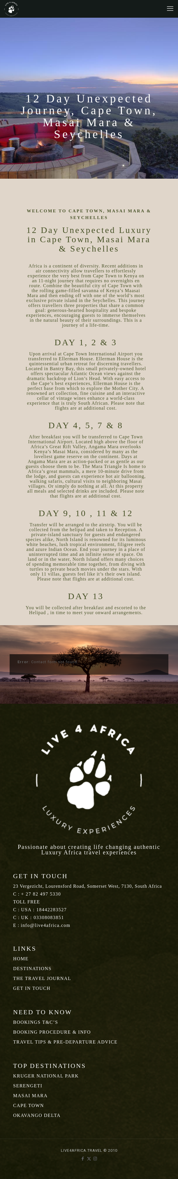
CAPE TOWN (28, 1105)
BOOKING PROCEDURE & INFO (52, 1032)
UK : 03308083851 (42, 917)
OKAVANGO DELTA (37, 1115)
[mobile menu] (170, 9)
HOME (21, 958)
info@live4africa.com (45, 925)
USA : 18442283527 (44, 909)
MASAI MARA (30, 1095)
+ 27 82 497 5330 (41, 894)
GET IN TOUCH (31, 988)
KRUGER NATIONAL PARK (46, 1075)
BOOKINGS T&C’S (35, 1022)
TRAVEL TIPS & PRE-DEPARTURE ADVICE (65, 1041)
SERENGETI (28, 1085)
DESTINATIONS (32, 968)
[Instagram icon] (95, 1158)
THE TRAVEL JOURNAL (42, 978)
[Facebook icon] (83, 1158)
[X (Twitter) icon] (89, 1158)
